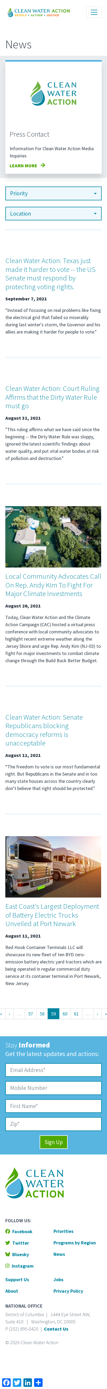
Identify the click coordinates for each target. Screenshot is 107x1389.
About (11, 1291)
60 (66, 1013)
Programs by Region (75, 1243)
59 (55, 1013)
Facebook (18, 1231)
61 (78, 1013)
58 (43, 1013)
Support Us (17, 1279)
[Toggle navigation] (94, 12)
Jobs (58, 1279)
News (59, 1254)
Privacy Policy (68, 1291)
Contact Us (56, 1329)
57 (32, 1013)
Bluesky (17, 1254)
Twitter (17, 1243)
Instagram (19, 1266)
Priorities (63, 1231)
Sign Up (53, 1142)
